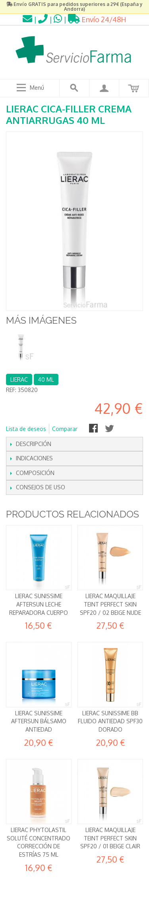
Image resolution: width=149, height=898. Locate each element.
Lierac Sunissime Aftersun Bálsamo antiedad (38, 721)
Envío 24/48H (97, 19)
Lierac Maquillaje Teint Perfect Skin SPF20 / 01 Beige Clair (110, 838)
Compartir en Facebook (94, 429)
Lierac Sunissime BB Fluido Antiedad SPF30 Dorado (110, 721)
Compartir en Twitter (110, 429)
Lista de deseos (26, 428)
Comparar (64, 428)
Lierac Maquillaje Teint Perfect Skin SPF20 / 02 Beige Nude (110, 604)
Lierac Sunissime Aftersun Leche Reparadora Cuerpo (38, 604)
